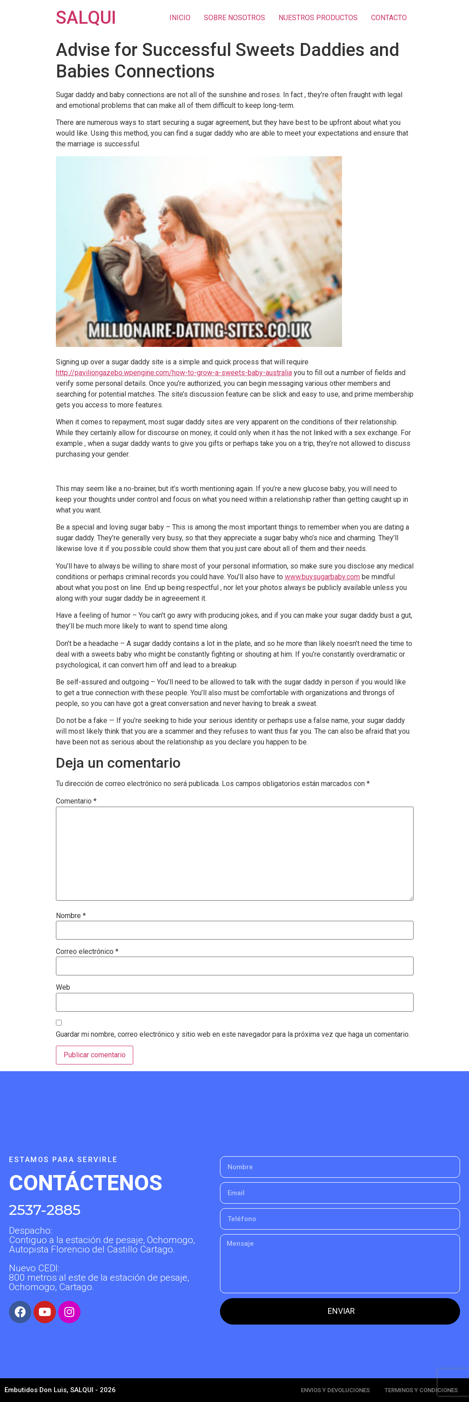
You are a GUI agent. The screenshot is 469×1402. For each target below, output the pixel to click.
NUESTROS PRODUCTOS (318, 17)
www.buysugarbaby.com (322, 577)
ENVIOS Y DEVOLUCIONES (335, 1390)
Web (63, 987)
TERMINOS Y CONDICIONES (421, 1390)
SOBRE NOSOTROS (234, 17)
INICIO (179, 17)
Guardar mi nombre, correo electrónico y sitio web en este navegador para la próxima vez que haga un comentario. (233, 1034)
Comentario (76, 801)
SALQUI (86, 17)
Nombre (71, 915)
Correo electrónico (87, 951)
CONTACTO (389, 17)
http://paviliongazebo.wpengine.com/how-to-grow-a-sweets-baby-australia (174, 372)
